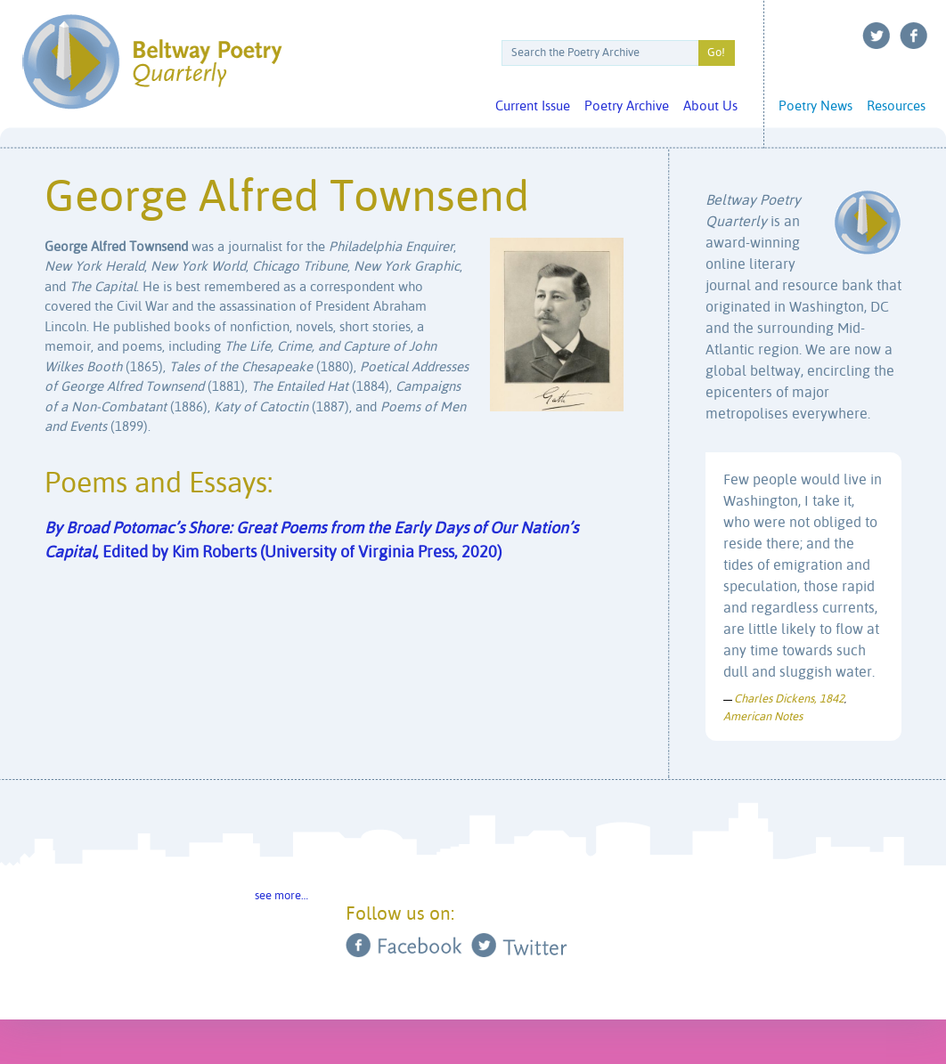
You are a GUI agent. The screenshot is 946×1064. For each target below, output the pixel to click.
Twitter (876, 35)
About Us (710, 106)
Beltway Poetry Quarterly (151, 62)
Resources (896, 106)
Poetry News (815, 106)
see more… (281, 896)
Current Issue (532, 106)
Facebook (914, 35)
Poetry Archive (626, 106)
